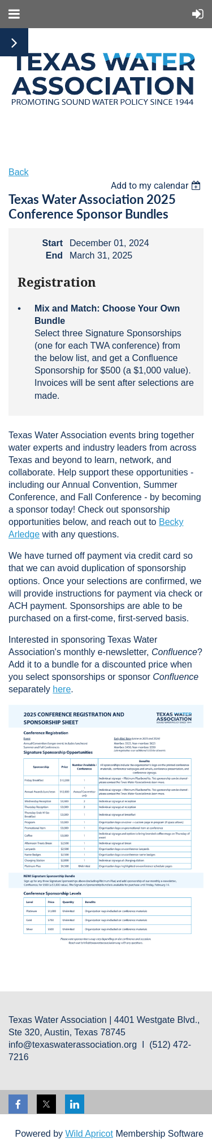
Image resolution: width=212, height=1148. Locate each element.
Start (52, 243)
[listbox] (157, 186)
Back (18, 172)
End (54, 255)
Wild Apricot (89, 1133)
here (62, 689)
